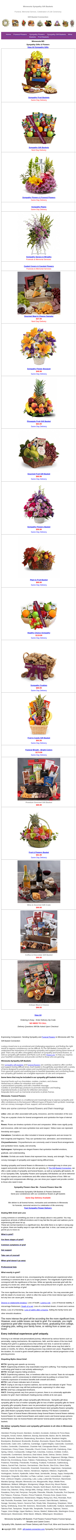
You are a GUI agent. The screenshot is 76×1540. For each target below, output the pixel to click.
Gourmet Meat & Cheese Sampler (38, 316)
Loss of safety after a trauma (36, 1310)
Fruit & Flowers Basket (39, 852)
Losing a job (45, 1303)
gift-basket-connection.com (34, 1529)
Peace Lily (50, 1055)
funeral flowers (34, 1065)
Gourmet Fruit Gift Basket (39, 474)
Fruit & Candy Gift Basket (39, 738)
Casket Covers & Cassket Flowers (39, 266)
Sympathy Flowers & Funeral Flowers (38, 197)
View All (38, 1015)
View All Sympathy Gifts (37, 47)
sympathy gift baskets (14, 1065)
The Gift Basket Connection (60, 1168)
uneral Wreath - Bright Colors (39, 750)
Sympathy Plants (38, 207)
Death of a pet (27, 1306)
